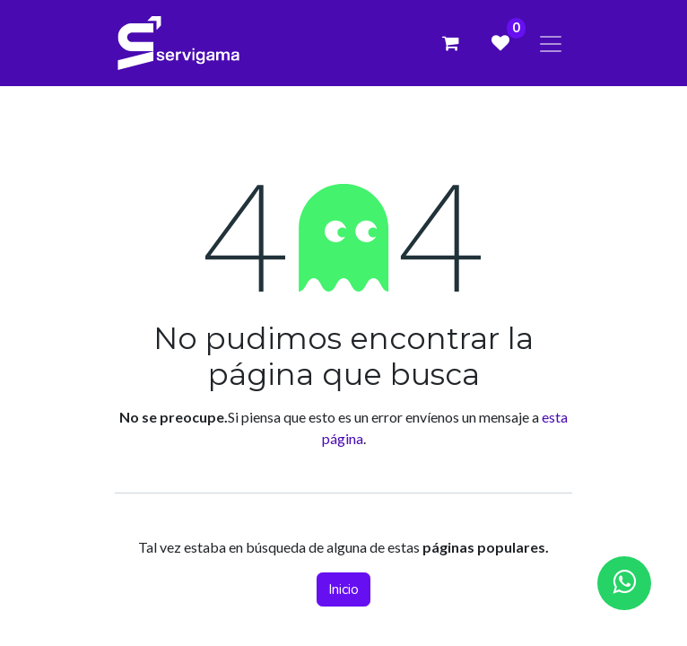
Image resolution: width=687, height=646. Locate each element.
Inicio (343, 589)
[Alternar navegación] (550, 43)
